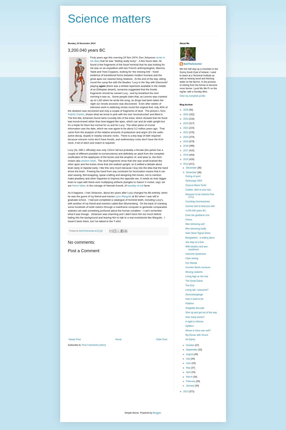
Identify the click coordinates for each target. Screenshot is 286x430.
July (188, 358)
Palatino (189, 303)
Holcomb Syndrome (195, 254)
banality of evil (135, 185)
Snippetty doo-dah (194, 308)
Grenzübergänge (194, 294)
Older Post (161, 339)
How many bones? (194, 317)
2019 (186, 141)
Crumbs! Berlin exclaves (197, 267)
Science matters (109, 18)
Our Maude (191, 263)
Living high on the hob (196, 276)
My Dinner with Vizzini (196, 335)
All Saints (190, 339)
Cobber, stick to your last (198, 189)
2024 (186, 119)
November (191, 172)
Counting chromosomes (197, 201)
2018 (186, 145)
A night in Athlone (194, 321)
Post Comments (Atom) (94, 345)
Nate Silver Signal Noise (197, 233)
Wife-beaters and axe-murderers (196, 248)
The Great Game (194, 281)
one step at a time (194, 242)
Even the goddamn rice (197, 215)
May (188, 367)
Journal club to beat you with (200, 206)
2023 (186, 123)
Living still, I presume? (196, 290)
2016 (186, 155)
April (188, 372)
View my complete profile (192, 96)
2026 (186, 109)
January (190, 385)
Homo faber (78, 185)
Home (118, 339)
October (190, 345)
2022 (186, 128)
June (189, 363)
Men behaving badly (195, 228)
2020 (186, 137)
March (189, 376)
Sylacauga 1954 (193, 180)
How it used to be (194, 299)
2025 (186, 114)
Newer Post (75, 339)
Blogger (157, 413)
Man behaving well (194, 224)
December (191, 167)
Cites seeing (191, 258)
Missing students (193, 272)
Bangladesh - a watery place (199, 237)
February (191, 381)
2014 (186, 164)
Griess (188, 219)
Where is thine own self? (198, 330)
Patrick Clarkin (76, 114)
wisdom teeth (88, 160)
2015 (186, 159)
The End (189, 285)
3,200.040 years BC (195, 210)
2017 (186, 150)
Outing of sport (193, 176)
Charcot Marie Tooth (195, 185)
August (190, 354)
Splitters (189, 326)
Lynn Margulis (123, 196)
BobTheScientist (193, 64)
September (192, 349)
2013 (186, 391)
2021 (186, 132)
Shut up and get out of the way (201, 312)
